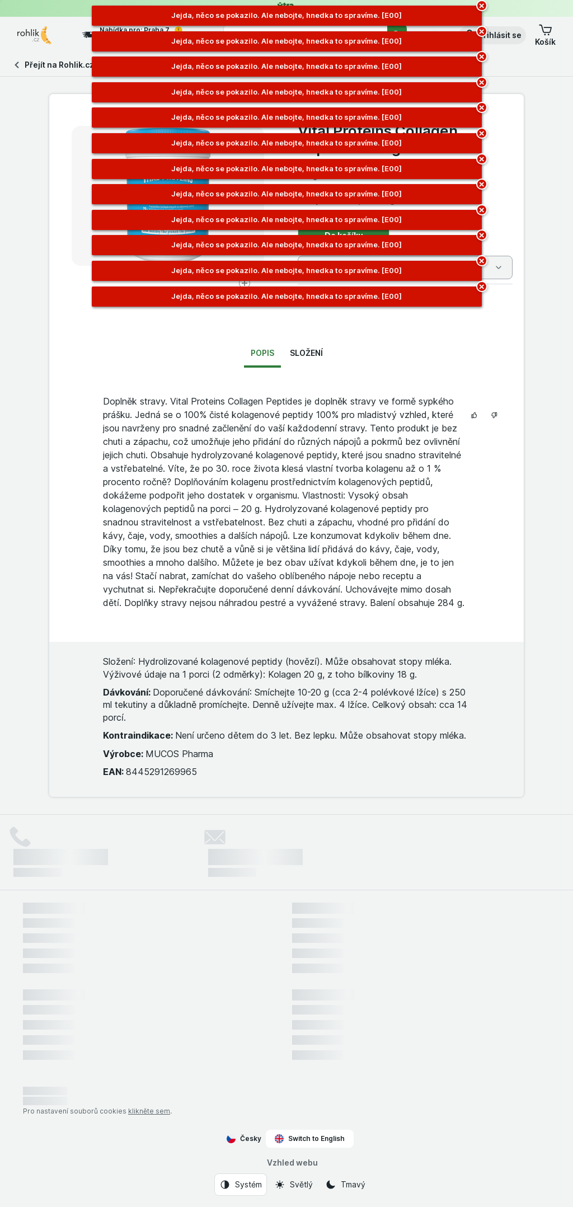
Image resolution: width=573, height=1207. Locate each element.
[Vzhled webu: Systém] (240, 1184)
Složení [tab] (306, 353)
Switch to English (310, 1138)
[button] (492, 35)
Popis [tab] (262, 353)
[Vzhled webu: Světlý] (293, 1184)
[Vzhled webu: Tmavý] (345, 1184)
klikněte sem (149, 1111)
